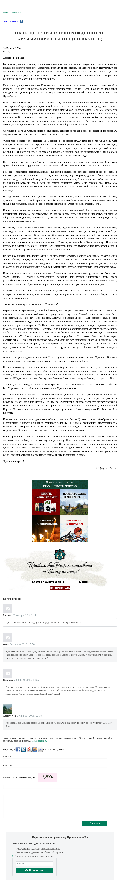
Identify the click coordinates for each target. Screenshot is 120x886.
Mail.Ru (34, 749)
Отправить (95, 823)
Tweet (5, 21)
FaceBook (17, 749)
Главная (6, 12)
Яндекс (29, 749)
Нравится (14, 21)
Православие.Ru (39, 741)
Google (40, 749)
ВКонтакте (23, 749)
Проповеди (16, 12)
